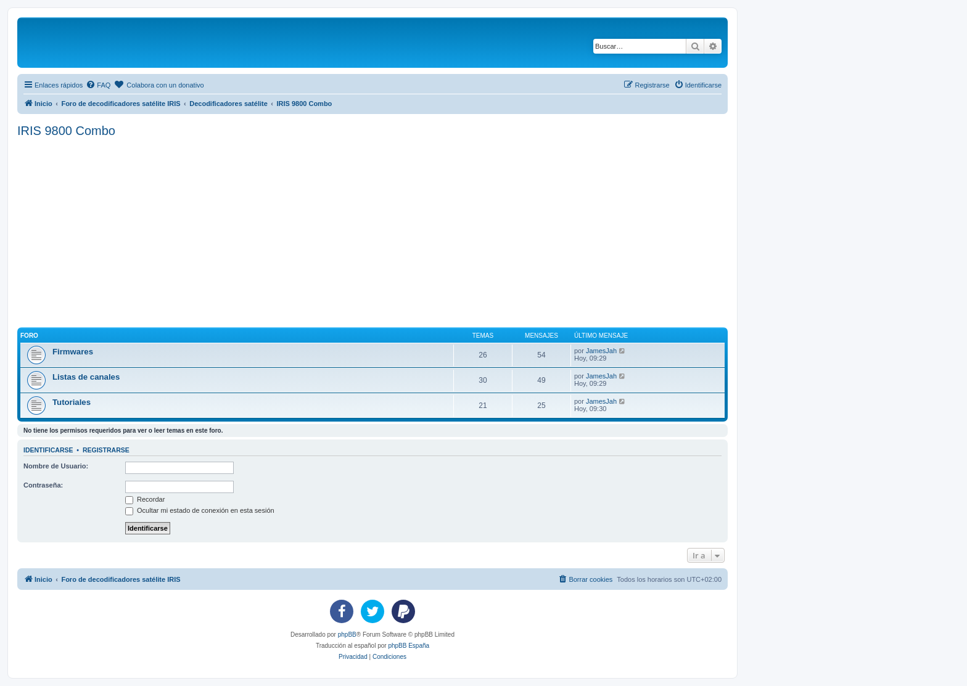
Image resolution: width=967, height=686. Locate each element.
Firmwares (72, 351)
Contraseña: (43, 485)
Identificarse (48, 450)
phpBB (347, 634)
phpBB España (408, 645)
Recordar (145, 499)
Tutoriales (71, 402)
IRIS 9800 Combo (66, 130)
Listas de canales (86, 377)
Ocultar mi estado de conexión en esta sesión (199, 510)
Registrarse (106, 450)
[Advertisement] (387, 230)
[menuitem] (98, 85)
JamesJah (601, 350)
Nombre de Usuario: (55, 466)
